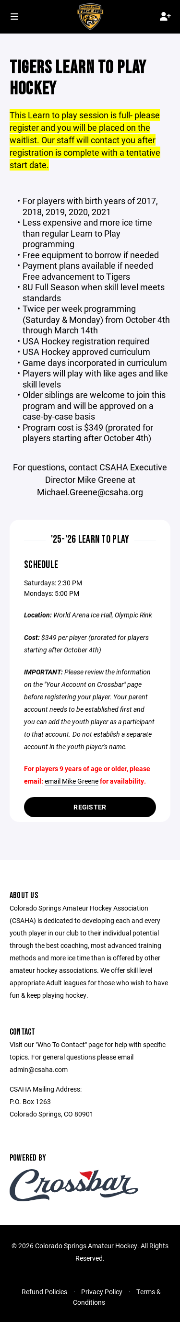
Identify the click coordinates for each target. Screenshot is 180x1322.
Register (89, 806)
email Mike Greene (71, 781)
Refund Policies (44, 1291)
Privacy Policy (101, 1291)
